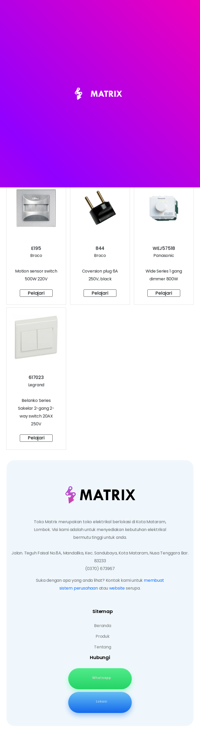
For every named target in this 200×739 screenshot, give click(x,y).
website (117, 588)
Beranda (102, 626)
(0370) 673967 (100, 569)
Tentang (102, 647)
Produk (103, 636)
